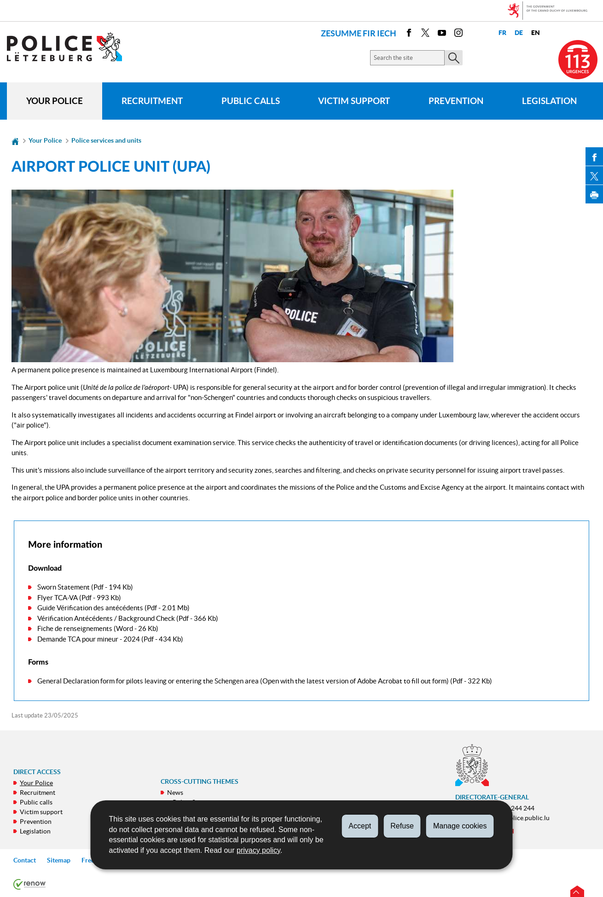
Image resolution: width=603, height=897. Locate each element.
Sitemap (58, 860)
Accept (359, 826)
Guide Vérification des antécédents (90, 608)
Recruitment (152, 101)
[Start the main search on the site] (454, 57)
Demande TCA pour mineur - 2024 (88, 639)
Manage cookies (460, 826)
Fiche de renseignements (74, 628)
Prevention (456, 101)
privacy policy (258, 850)
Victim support (354, 101)
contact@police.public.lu (514, 818)
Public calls (250, 101)
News (175, 792)
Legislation (549, 101)
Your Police (54, 101)
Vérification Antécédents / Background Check (106, 618)
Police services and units (106, 140)
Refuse (402, 826)
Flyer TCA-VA (57, 598)
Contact (24, 860)
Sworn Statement (63, 587)
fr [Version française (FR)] (502, 33)
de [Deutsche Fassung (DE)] (519, 33)
